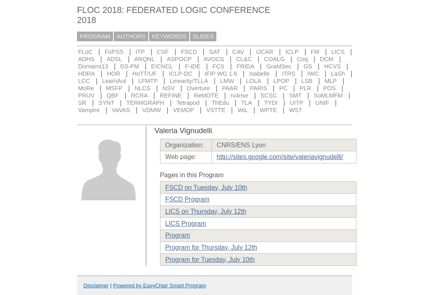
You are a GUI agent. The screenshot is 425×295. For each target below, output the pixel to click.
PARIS (258, 88)
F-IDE (192, 66)
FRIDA (245, 66)
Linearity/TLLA (189, 81)
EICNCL (162, 66)
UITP (296, 103)
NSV (168, 88)
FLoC (85, 52)
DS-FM (129, 66)
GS (307, 66)
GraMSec (278, 66)
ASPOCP (179, 59)
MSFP (114, 88)
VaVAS (121, 110)
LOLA (253, 81)
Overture (198, 88)
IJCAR (264, 52)
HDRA (86, 73)
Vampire (89, 110)
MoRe (86, 88)
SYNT (106, 103)
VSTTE (215, 110)
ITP (140, 52)
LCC (84, 81)
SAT (214, 52)
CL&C (244, 59)
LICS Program (185, 223)
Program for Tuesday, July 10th (210, 259)
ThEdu (220, 103)
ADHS (86, 59)
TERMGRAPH (145, 103)
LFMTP (148, 81)
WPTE (268, 110)
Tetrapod (187, 103)
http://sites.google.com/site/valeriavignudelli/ (280, 156)
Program (177, 235)
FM (315, 52)
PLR (305, 88)
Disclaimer (96, 285)
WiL (242, 110)
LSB (307, 81)
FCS (218, 66)
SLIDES (203, 36)
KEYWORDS (169, 36)
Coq (302, 59)
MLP (331, 81)
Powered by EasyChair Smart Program (159, 285)
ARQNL (144, 59)
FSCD (189, 52)
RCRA (139, 95)
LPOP (281, 81)
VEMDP (183, 110)
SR (82, 103)
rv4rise (239, 95)
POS (329, 88)
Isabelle (259, 73)
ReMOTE (206, 95)
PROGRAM (95, 36)
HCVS (332, 66)
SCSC (269, 95)
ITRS (288, 73)
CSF (163, 52)
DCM (326, 59)
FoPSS (114, 52)
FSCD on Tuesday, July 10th (206, 187)
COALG (274, 59)
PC (283, 88)
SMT (295, 95)
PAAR (230, 88)
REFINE (171, 95)
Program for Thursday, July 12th (211, 247)
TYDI (271, 103)
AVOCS (214, 59)
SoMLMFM (328, 95)
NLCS (142, 88)
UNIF (322, 103)
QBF (113, 95)
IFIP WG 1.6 (221, 73)
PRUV (86, 95)
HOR (113, 73)
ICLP (292, 52)
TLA (246, 103)
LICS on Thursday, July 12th (205, 211)
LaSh (338, 73)
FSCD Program (187, 199)
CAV (238, 52)
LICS (338, 52)
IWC (313, 73)
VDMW (151, 110)
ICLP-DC (181, 73)
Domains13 (93, 66)
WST (295, 110)
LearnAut (114, 81)
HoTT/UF (144, 73)
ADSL (114, 59)
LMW (227, 81)
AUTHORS (131, 36)
